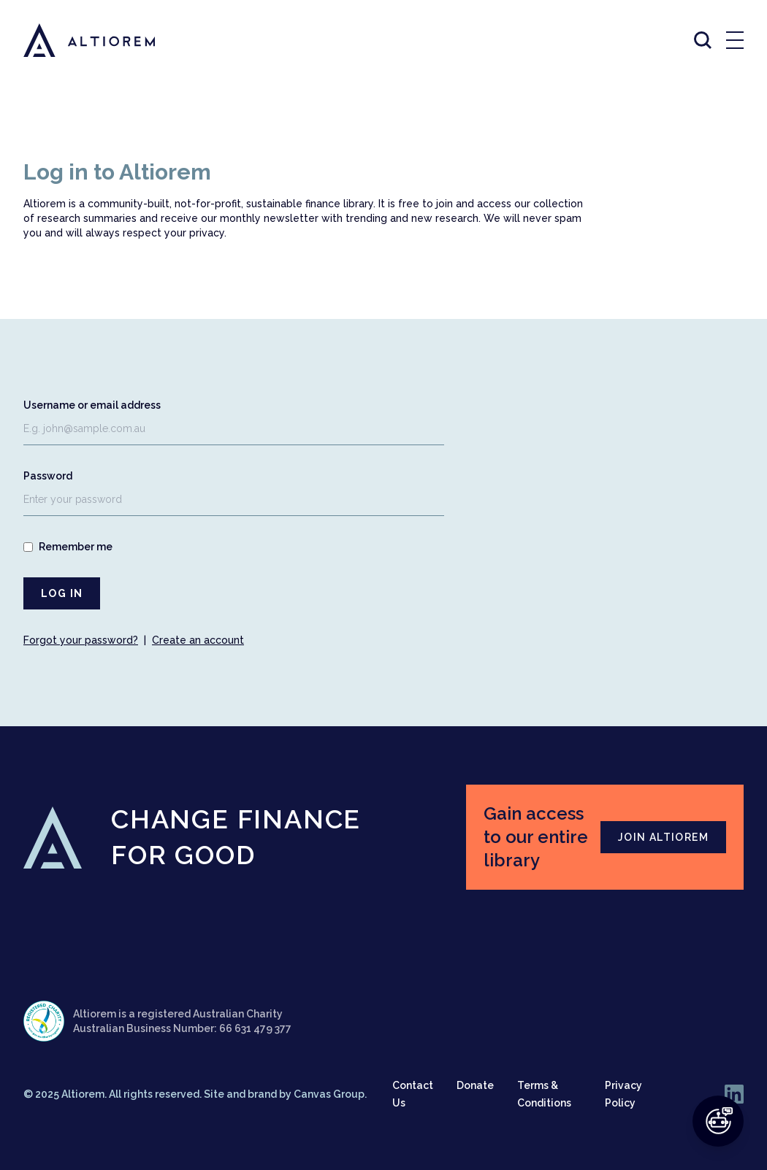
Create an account (198, 640)
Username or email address (92, 405)
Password (47, 476)
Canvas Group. (330, 1094)
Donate (475, 1085)
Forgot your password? (80, 640)
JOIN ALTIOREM (663, 837)
